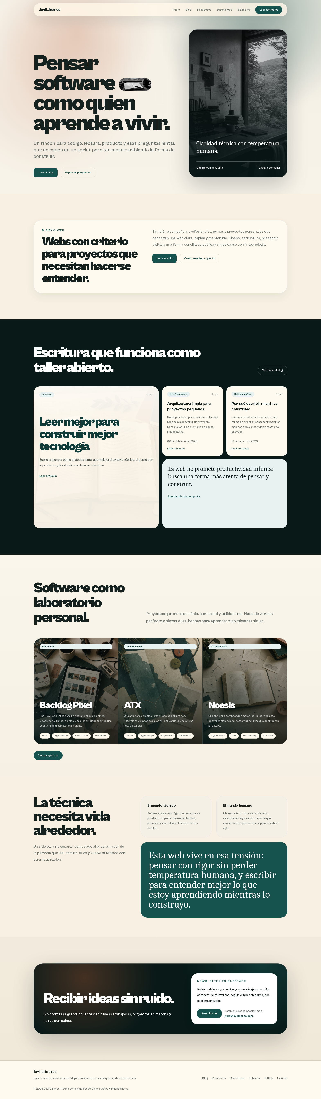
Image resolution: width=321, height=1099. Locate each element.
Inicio (176, 9)
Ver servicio (164, 258)
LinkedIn (282, 1078)
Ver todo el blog (272, 370)
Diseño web (224, 9)
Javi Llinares (49, 9)
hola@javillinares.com (239, 1016)
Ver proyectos (48, 755)
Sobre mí (244, 9)
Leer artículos (268, 9)
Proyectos (204, 9)
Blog (188, 9)
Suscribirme (209, 1013)
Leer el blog (45, 172)
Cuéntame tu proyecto (199, 258)
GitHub (268, 1078)
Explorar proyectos (78, 172)
